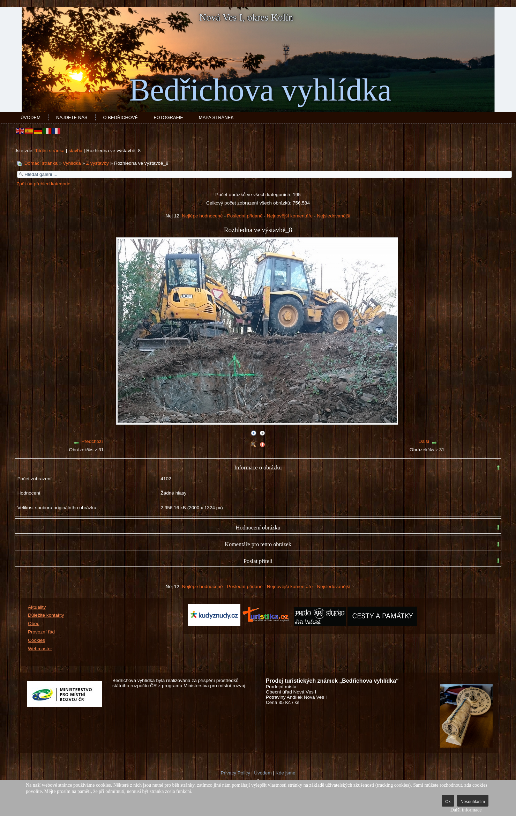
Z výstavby (97, 163)
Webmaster (40, 648)
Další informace (466, 810)
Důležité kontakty (46, 615)
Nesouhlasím (473, 801)
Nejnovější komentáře (290, 215)
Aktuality (37, 607)
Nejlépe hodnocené (202, 215)
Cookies (36, 640)
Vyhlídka (72, 163)
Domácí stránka (41, 163)
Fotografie (168, 117)
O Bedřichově (120, 117)
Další (423, 441)
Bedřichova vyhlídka (260, 90)
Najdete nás (72, 117)
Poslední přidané (245, 215)
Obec (33, 623)
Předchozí (92, 441)
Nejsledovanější (333, 215)
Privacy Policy (235, 773)
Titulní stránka (50, 150)
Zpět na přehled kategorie (43, 183)
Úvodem (30, 117)
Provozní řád (41, 632)
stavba (75, 150)
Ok (447, 801)
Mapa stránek (216, 117)
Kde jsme (286, 773)
